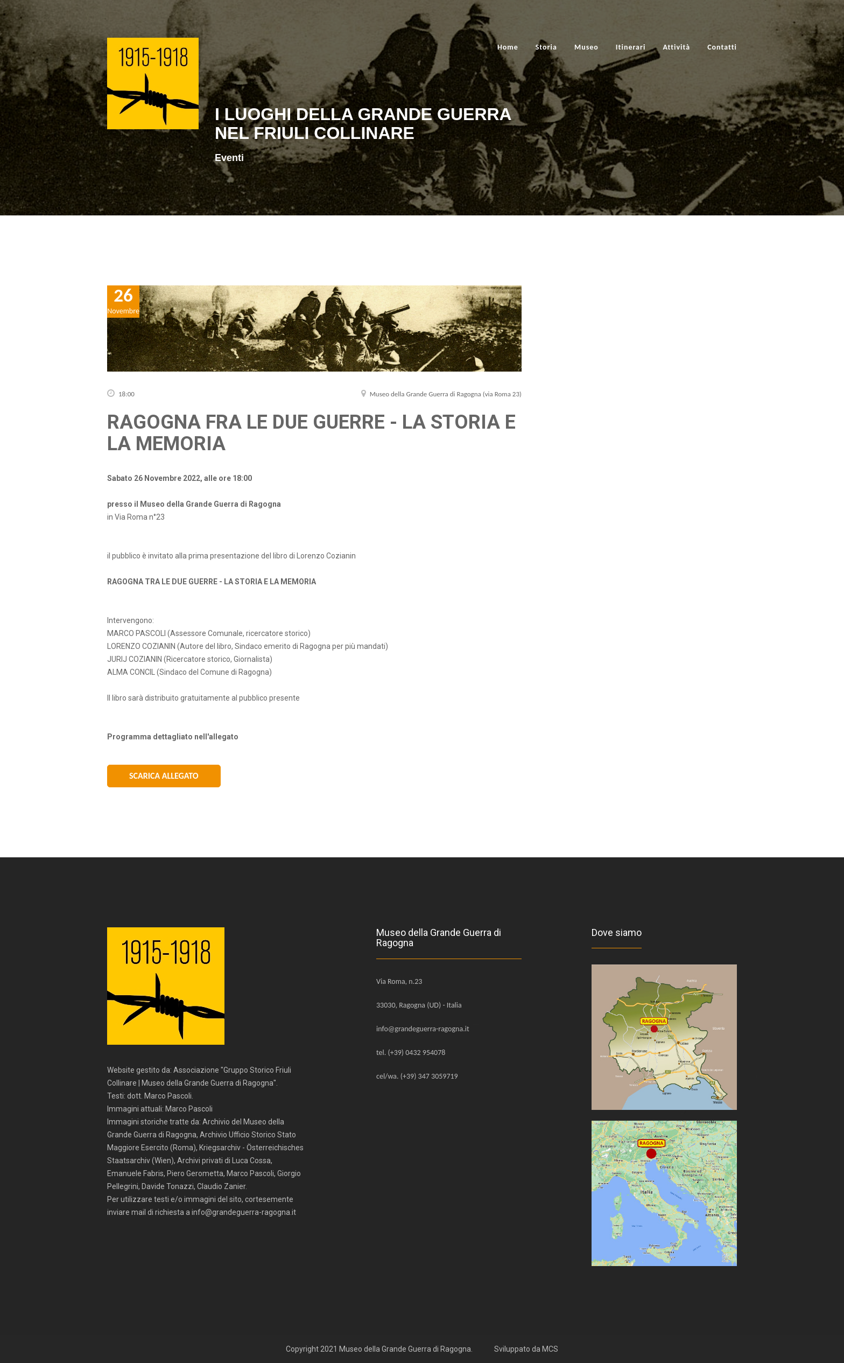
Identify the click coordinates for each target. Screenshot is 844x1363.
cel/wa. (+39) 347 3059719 (417, 1076)
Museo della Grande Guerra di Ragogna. (406, 1349)
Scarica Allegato (164, 776)
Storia (546, 47)
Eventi (229, 157)
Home (507, 47)
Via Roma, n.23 (399, 981)
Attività (676, 47)
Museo (586, 47)
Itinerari (631, 47)
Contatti (722, 47)
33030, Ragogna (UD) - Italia (419, 1005)
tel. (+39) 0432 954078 (410, 1052)
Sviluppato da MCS (526, 1349)
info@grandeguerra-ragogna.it (422, 1028)
